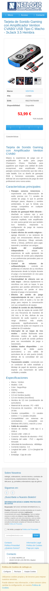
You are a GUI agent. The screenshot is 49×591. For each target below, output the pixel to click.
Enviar (36, 535)
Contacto (38, 15)
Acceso (23, 15)
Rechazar (17, 571)
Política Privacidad (12, 545)
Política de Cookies (34, 545)
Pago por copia (33, 548)
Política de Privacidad (15, 524)
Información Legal (34, 543)
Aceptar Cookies (30, 571)
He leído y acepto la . (23, 529)
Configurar (7, 571)
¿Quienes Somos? (12, 548)
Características (12, 137)
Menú (9, 15)
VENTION (29, 91)
